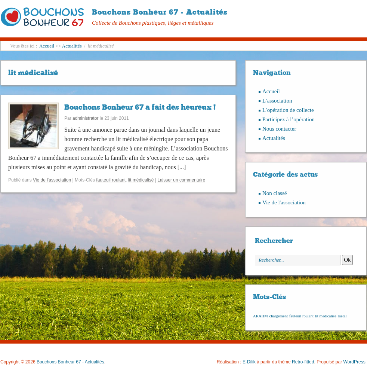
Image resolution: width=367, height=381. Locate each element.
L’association (277, 101)
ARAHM (260, 316)
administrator (85, 118)
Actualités (72, 46)
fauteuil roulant (111, 180)
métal (342, 316)
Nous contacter (279, 129)
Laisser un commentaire (181, 180)
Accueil (46, 46)
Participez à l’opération (288, 119)
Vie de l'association (52, 180)
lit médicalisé (141, 180)
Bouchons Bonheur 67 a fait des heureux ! (140, 107)
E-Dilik (249, 362)
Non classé (274, 193)
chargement (278, 316)
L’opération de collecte (288, 110)
